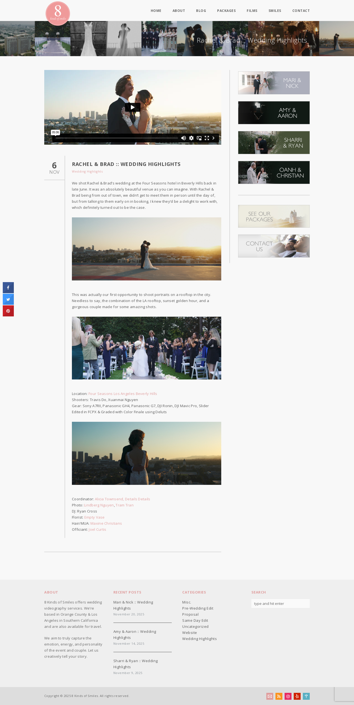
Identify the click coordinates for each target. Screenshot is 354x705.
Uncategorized (195, 626)
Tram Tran (125, 505)
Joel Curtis (97, 529)
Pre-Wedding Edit (197, 608)
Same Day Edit (195, 620)
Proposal (190, 614)
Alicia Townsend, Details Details (122, 498)
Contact (301, 10)
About (179, 10)
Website (189, 632)
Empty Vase (94, 517)
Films (252, 10)
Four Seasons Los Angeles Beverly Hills (122, 393)
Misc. (186, 602)
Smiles (275, 10)
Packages (226, 10)
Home (156, 10)
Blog (201, 10)
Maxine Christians (106, 523)
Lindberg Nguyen (99, 505)
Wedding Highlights (87, 171)
